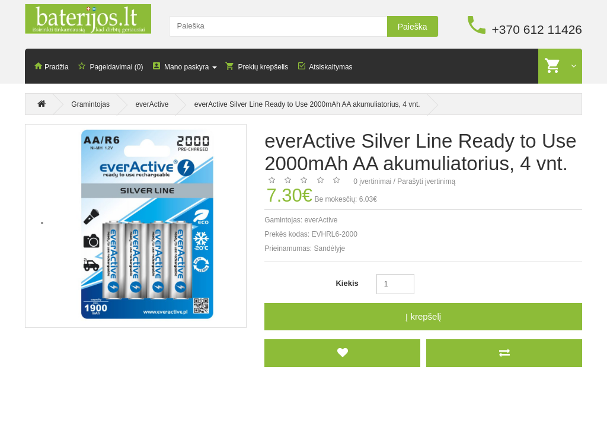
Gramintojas (90, 104)
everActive (151, 104)
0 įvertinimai (372, 181)
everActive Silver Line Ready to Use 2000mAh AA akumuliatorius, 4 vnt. (307, 104)
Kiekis (347, 283)
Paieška (412, 26)
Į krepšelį (423, 316)
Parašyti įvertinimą (426, 181)
